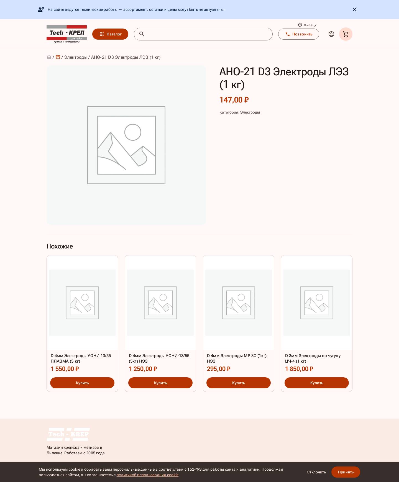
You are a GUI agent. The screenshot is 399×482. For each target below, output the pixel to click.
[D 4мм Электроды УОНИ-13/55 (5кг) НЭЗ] (160, 315)
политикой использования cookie (148, 475)
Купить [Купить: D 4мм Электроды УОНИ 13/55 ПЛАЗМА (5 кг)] (82, 383)
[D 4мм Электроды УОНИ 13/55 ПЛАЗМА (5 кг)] (82, 315)
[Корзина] (345, 34)
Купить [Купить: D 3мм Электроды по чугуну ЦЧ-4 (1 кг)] (316, 383)
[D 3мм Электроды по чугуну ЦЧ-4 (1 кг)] (316, 315)
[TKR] (67, 34)
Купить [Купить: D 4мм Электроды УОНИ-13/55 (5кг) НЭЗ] (160, 383)
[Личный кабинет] (331, 34)
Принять (346, 472)
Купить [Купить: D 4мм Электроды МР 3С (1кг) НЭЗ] (238, 383)
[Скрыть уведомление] (354, 9)
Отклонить (316, 472)
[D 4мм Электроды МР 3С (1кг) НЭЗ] (238, 315)
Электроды (75, 57)
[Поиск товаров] (208, 34)
